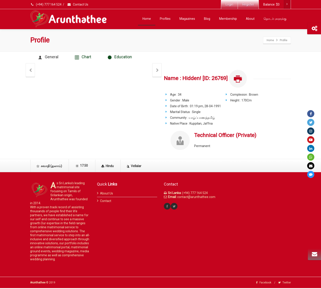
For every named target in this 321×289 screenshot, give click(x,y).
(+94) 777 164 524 (46, 4)
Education (124, 57)
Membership (228, 18)
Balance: (276, 4)
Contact (105, 202)
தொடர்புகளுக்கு (274, 18)
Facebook (263, 283)
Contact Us (77, 4)
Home (146, 18)
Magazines (187, 18)
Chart (85, 57)
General (49, 57)
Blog (207, 18)
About (250, 18)
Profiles (165, 18)
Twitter (284, 283)
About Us (106, 194)
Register (248, 4)
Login (229, 4)
